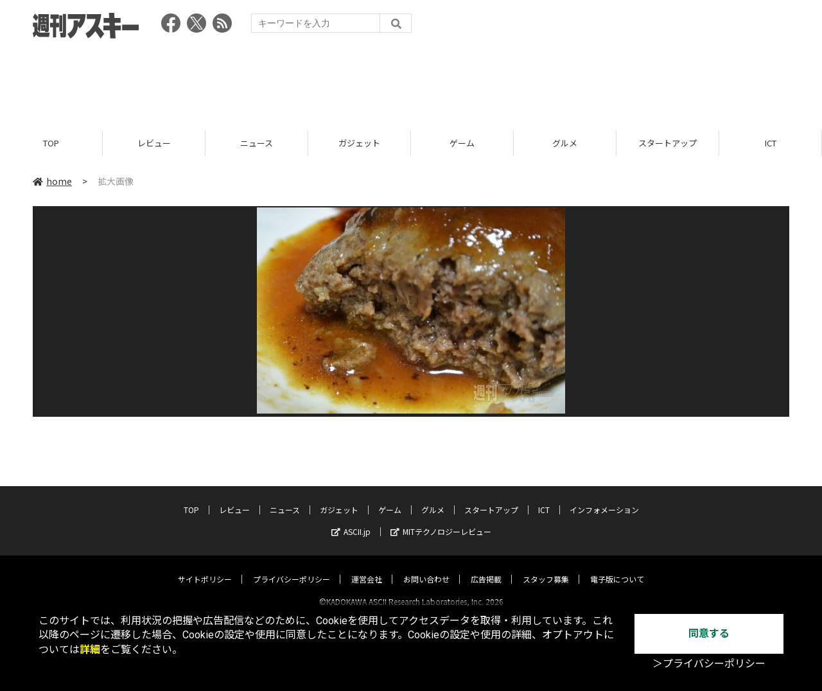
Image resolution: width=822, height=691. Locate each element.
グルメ (564, 143)
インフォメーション (604, 498)
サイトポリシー (205, 567)
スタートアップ (667, 143)
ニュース (256, 143)
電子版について (617, 567)
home (52, 181)
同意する (709, 633)
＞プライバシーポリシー (708, 664)
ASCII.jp (351, 519)
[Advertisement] (411, 80)
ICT (770, 143)
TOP (51, 143)
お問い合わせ (426, 567)
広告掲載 (486, 567)
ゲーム (462, 143)
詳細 (90, 649)
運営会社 (366, 567)
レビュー (154, 143)
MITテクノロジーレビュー (440, 519)
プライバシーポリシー (291, 567)
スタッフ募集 (546, 567)
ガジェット (359, 143)
